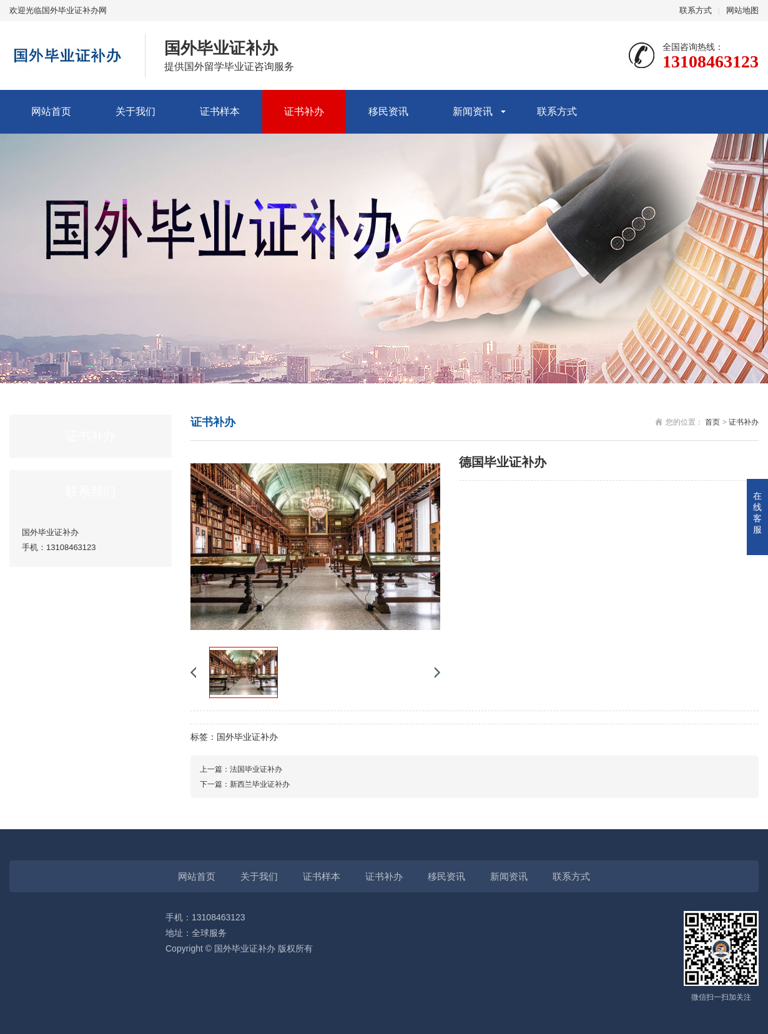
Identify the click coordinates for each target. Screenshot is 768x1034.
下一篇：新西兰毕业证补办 (245, 784)
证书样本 (220, 111)
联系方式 (695, 10)
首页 (712, 422)
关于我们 (135, 111)
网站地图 (742, 10)
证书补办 (304, 111)
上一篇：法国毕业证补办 (241, 769)
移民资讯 (388, 111)
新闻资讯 (473, 111)
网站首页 (51, 111)
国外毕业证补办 (247, 737)
